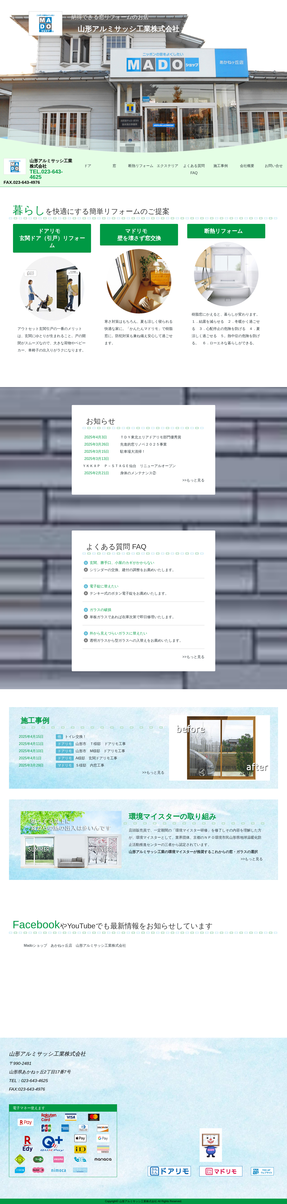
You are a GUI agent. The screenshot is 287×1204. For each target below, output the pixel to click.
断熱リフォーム (140, 166)
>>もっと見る (193, 480)
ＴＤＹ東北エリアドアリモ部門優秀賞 (150, 437)
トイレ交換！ (75, 736)
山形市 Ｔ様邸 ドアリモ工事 (101, 744)
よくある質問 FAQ (194, 169)
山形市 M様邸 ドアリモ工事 (100, 751)
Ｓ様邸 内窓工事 (90, 765)
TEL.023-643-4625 (39, 171)
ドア (87, 166)
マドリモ (65, 765)
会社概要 (247, 166)
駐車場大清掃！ (132, 451)
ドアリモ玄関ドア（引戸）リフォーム (52, 238)
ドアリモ (65, 744)
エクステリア (167, 166)
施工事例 (220, 166)
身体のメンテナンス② (138, 473)
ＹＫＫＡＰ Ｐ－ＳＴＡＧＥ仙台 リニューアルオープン (129, 466)
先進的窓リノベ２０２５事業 (143, 444)
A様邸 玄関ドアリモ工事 (96, 758)
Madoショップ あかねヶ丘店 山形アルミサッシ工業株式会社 (75, 945)
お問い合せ (274, 166)
